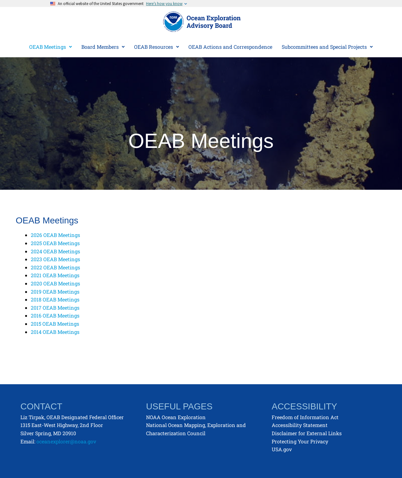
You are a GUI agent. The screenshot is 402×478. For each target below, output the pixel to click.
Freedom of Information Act (305, 417)
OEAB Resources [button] (156, 46)
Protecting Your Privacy (300, 441)
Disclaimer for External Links (307, 433)
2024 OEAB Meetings (55, 251)
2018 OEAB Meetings (55, 299)
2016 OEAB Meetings (55, 315)
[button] (50, 47)
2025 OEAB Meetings (55, 243)
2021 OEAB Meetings (55, 275)
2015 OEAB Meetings (55, 323)
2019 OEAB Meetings (55, 291)
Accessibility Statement (300, 425)
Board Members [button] (103, 46)
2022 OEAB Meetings (55, 267)
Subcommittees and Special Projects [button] (327, 46)
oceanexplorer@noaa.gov (66, 441)
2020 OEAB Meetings (55, 283)
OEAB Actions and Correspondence (230, 46)
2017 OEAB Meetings (55, 307)
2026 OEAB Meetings (55, 235)
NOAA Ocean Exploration (176, 417)
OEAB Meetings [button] (50, 46)
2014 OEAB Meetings (55, 332)
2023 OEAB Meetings (55, 259)
